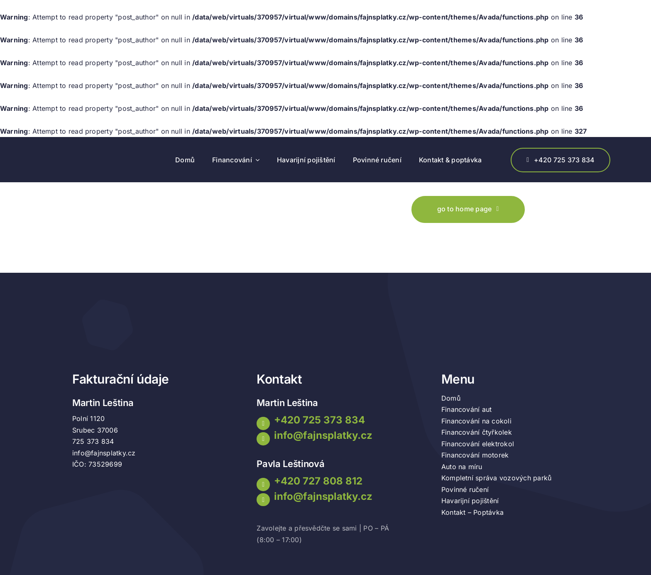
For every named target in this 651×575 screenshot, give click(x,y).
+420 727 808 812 (318, 481)
